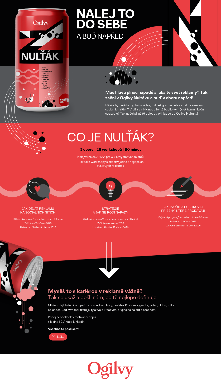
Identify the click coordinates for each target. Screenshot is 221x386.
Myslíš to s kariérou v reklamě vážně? (95, 291)
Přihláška (58, 336)
